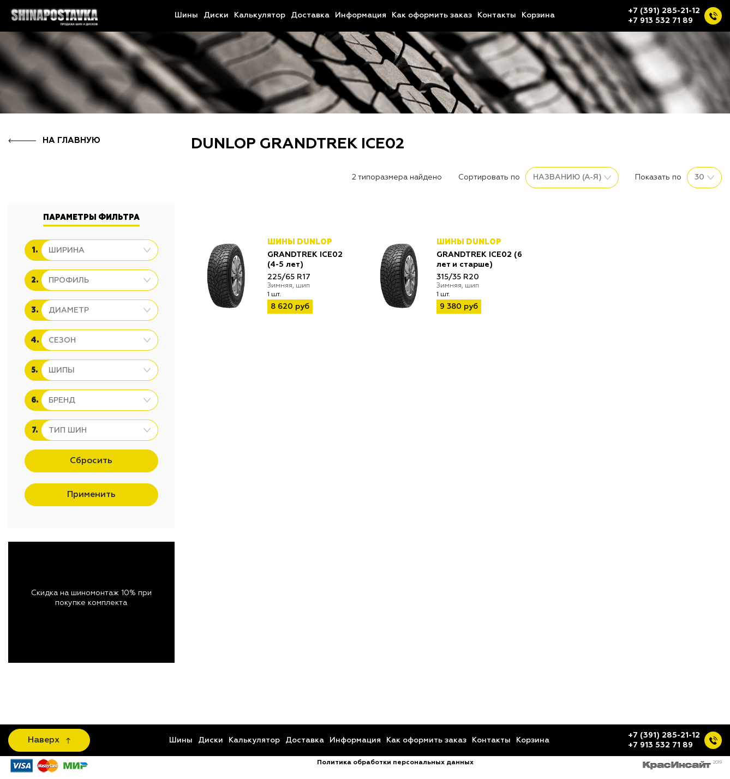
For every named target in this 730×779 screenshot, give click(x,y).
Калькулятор (259, 15)
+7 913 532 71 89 (660, 21)
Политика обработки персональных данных (395, 762)
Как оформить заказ (432, 15)
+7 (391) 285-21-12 (664, 11)
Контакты (496, 15)
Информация (360, 15)
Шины (186, 15)
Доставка (310, 15)
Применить (91, 494)
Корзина (538, 15)
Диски (216, 15)
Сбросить (91, 461)
